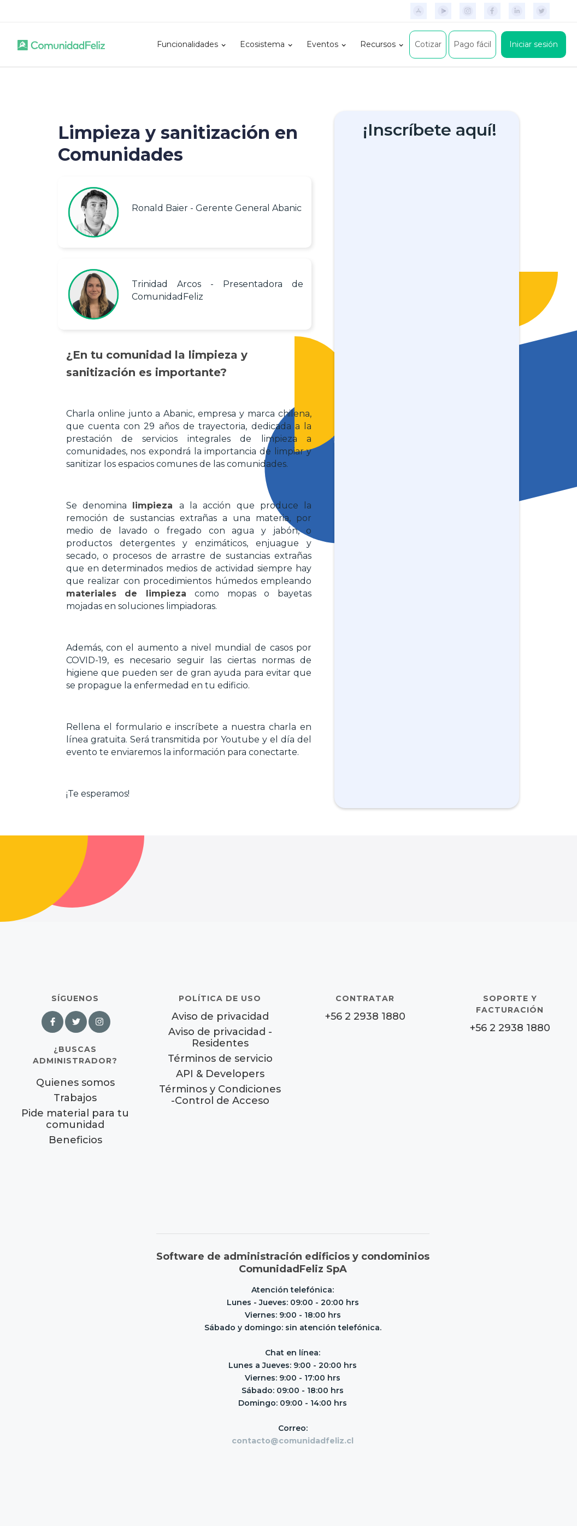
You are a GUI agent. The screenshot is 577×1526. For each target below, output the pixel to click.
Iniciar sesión (533, 44)
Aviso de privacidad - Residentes (220, 1037)
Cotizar (428, 44)
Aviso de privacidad (220, 1016)
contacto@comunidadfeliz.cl (293, 1441)
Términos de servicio (220, 1059)
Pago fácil (472, 44)
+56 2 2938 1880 (365, 1016)
